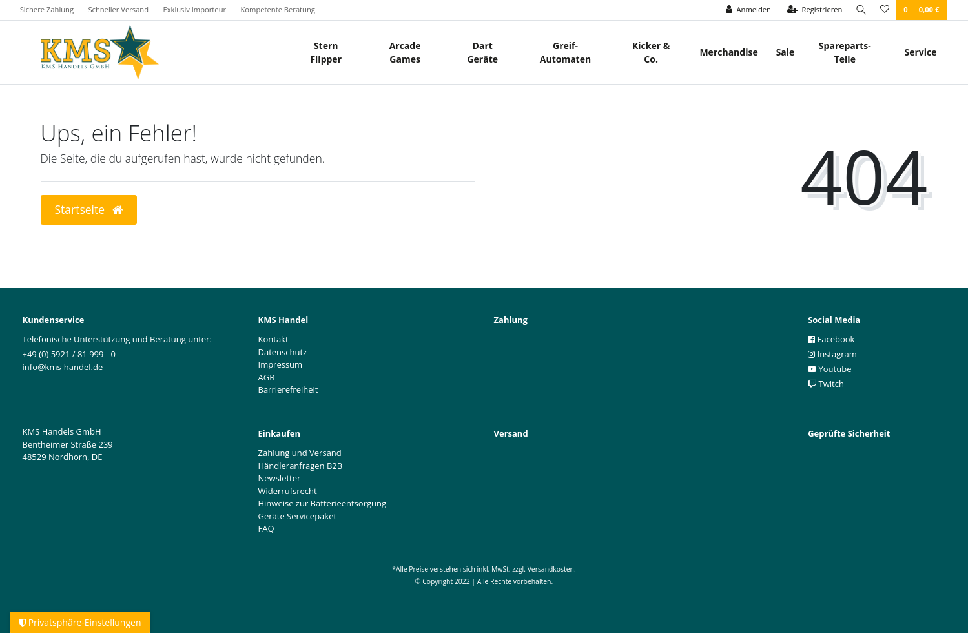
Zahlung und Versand (300, 453)
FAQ (266, 528)
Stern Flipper (326, 52)
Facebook (831, 339)
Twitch (826, 383)
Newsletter (279, 478)
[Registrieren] (812, 10)
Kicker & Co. (651, 52)
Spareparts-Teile (845, 52)
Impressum (280, 364)
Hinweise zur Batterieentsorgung (322, 503)
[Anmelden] (746, 10)
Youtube (829, 369)
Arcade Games (405, 52)
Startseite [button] (89, 209)
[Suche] (860, 10)
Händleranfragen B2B (300, 466)
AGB (266, 377)
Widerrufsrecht (287, 491)
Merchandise (728, 52)
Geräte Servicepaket (297, 516)
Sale (785, 52)
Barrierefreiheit (288, 389)
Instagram (832, 354)
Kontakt (273, 339)
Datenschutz (282, 352)
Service (920, 52)
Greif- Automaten (565, 52)
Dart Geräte (482, 52)
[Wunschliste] (884, 10)
